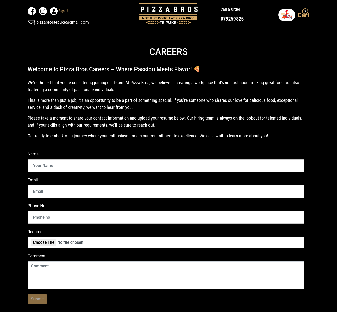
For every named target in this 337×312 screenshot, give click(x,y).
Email (33, 180)
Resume (35, 231)
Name (33, 154)
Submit (37, 299)
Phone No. (37, 205)
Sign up (63, 11)
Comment (36, 256)
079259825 (232, 19)
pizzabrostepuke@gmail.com (58, 22)
